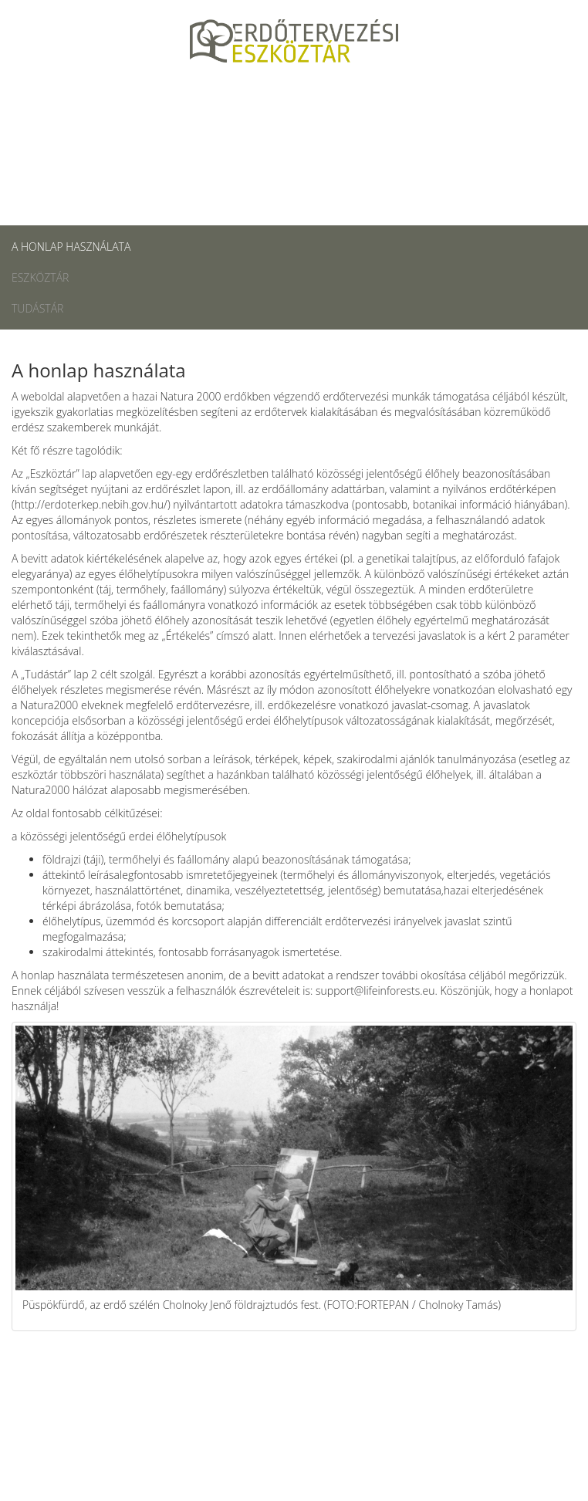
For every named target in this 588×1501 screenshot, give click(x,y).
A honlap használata (71, 246)
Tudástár (37, 308)
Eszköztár (40, 277)
